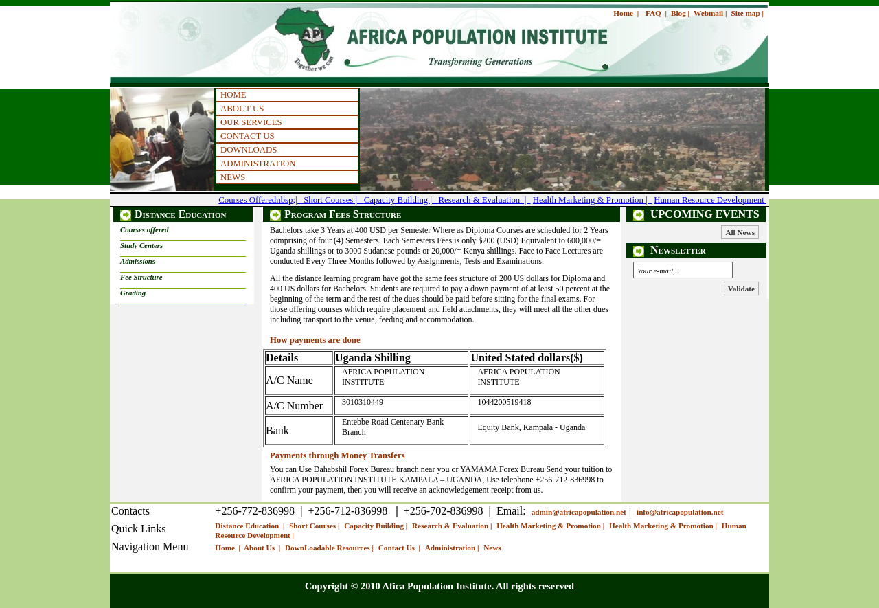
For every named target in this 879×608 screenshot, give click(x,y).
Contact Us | (400, 547)
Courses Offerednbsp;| (261, 200)
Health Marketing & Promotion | (592, 200)
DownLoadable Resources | (330, 547)
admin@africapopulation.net (579, 512)
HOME (233, 95)
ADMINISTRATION (257, 163)
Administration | (453, 547)
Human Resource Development (710, 200)
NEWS (232, 177)
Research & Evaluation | (485, 200)
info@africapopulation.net (680, 512)
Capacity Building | (401, 200)
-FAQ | (655, 13)
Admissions (137, 261)
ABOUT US (242, 108)
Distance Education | (250, 525)
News (492, 547)
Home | (626, 13)
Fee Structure (141, 277)
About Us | (263, 547)
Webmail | (710, 13)
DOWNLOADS (248, 150)
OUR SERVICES (251, 122)
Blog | (680, 13)
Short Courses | (334, 200)
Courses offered (144, 229)
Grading (133, 293)
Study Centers (141, 245)
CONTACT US (247, 136)
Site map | (747, 13)
